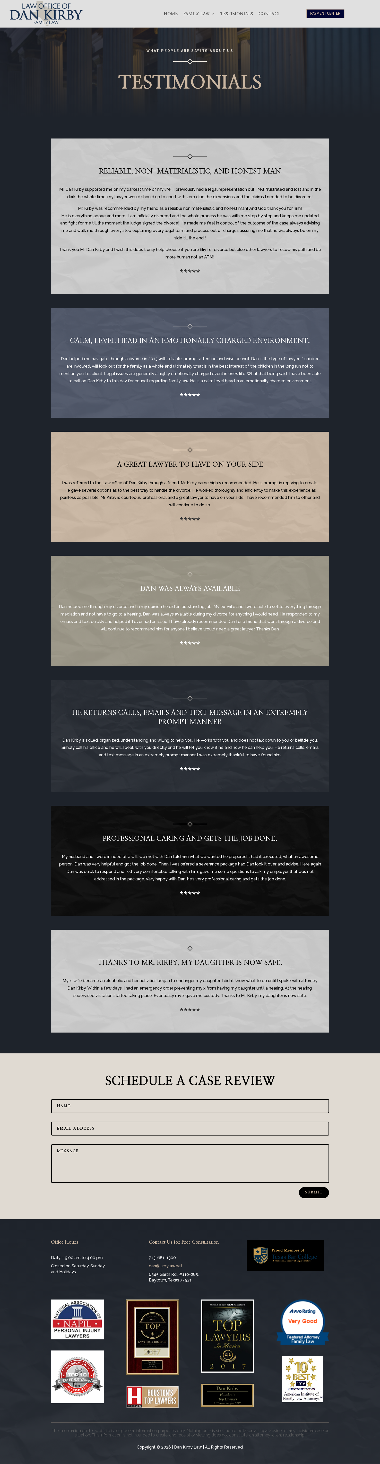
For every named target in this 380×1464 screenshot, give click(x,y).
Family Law (196, 14)
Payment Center (325, 13)
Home (171, 14)
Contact (269, 14)
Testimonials (236, 14)
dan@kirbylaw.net (165, 1265)
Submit (314, 1192)
